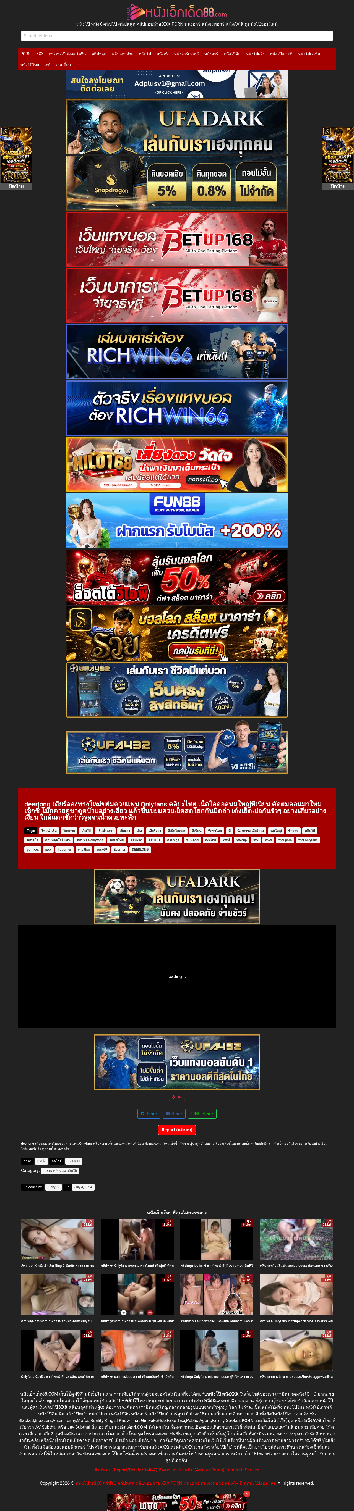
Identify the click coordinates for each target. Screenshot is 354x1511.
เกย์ (47, 65)
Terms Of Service (242, 1470)
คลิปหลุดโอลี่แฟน (57, 840)
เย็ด (139, 831)
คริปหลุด (173, 840)
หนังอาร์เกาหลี (186, 54)
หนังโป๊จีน (232, 54)
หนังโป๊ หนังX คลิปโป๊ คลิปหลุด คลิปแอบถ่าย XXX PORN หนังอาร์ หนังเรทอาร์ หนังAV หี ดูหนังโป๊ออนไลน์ (176, 1483)
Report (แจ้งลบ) (177, 1129)
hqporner (64, 850)
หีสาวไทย (215, 831)
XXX (39, 54)
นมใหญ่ (276, 831)
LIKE (177, 1097)
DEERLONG (140, 850)
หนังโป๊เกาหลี (281, 54)
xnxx (268, 840)
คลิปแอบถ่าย (122, 54)
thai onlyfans (308, 840)
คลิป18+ (154, 840)
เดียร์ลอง (155, 831)
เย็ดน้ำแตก (105, 831)
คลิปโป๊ (145, 54)
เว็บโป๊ (86, 831)
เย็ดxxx (125, 831)
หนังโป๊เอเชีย (309, 54)
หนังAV (162, 54)
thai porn (285, 840)
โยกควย (69, 831)
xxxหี (226, 840)
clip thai (84, 850)
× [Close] (247, 1494)
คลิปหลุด (99, 54)
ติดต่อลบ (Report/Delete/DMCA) (126, 1470)
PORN (25, 54)
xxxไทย (210, 840)
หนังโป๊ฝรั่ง (255, 54)
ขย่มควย (192, 840)
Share (149, 1113)
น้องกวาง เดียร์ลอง (250, 831)
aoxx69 (101, 850)
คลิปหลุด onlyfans (90, 840)
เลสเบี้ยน (63, 65)
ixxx (48, 850)
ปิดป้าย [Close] (16, 186)
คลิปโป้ (310, 831)
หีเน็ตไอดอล (176, 831)
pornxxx (33, 850)
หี (229, 831)
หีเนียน (196, 831)
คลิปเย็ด (32, 840)
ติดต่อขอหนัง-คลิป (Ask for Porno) (191, 1470)
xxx (255, 840)
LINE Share (202, 1113)
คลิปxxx (136, 840)
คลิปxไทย (117, 840)
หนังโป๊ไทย (29, 65)
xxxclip (241, 840)
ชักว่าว (293, 831)
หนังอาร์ (211, 54)
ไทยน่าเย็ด (49, 831)
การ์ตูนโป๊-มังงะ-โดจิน (67, 54)
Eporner (119, 850)
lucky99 (53, 1187)
